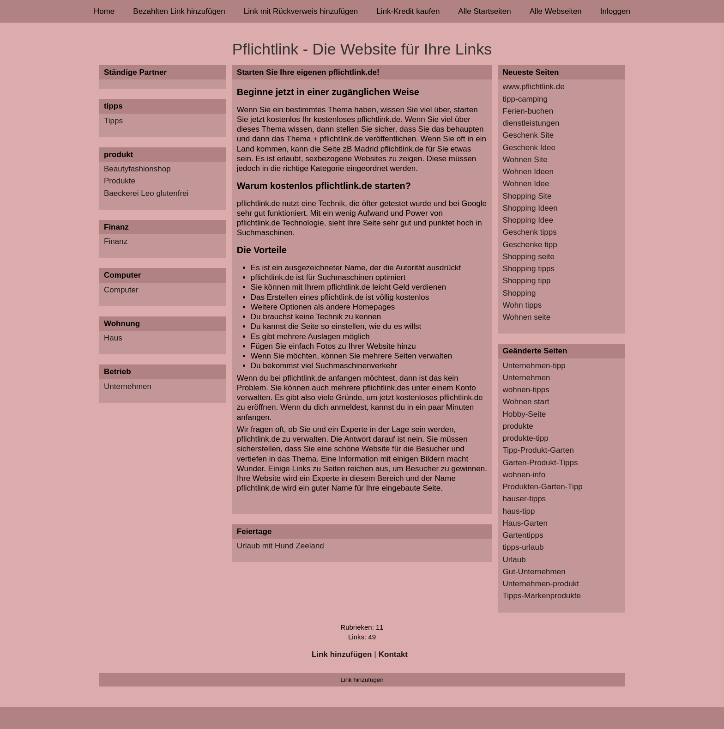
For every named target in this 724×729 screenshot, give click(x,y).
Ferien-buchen (528, 111)
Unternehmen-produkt (541, 583)
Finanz (115, 241)
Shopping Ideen (530, 208)
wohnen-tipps (526, 389)
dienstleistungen (531, 123)
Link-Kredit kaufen (408, 11)
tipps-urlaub (523, 547)
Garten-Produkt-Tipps (540, 462)
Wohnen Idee (526, 183)
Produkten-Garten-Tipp (543, 486)
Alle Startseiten (484, 11)
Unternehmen (127, 386)
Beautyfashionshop (137, 168)
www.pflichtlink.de (534, 86)
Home (104, 11)
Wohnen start (526, 401)
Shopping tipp (527, 280)
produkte (518, 426)
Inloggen (615, 11)
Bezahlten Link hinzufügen (179, 11)
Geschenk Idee (529, 147)
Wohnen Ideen (528, 171)
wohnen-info (524, 474)
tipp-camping (525, 99)
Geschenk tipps (530, 232)
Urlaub (514, 559)
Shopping (519, 293)
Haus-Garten (525, 523)
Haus (113, 338)
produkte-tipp (526, 438)
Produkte (119, 180)
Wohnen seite (527, 317)
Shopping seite (529, 256)
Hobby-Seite (524, 414)
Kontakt (393, 654)
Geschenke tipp (530, 244)
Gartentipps (523, 535)
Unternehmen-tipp (534, 365)
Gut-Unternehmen (534, 571)
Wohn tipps (522, 305)
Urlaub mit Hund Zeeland (280, 545)
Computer (121, 290)
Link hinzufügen (342, 654)
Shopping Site (527, 196)
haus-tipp (519, 511)
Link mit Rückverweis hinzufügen (301, 11)
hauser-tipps (524, 498)
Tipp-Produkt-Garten (538, 450)
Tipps (113, 120)
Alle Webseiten (556, 11)
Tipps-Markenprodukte (542, 595)
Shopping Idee (528, 220)
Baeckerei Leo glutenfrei (146, 193)
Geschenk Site (528, 135)
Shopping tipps (529, 268)
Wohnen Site (525, 159)
